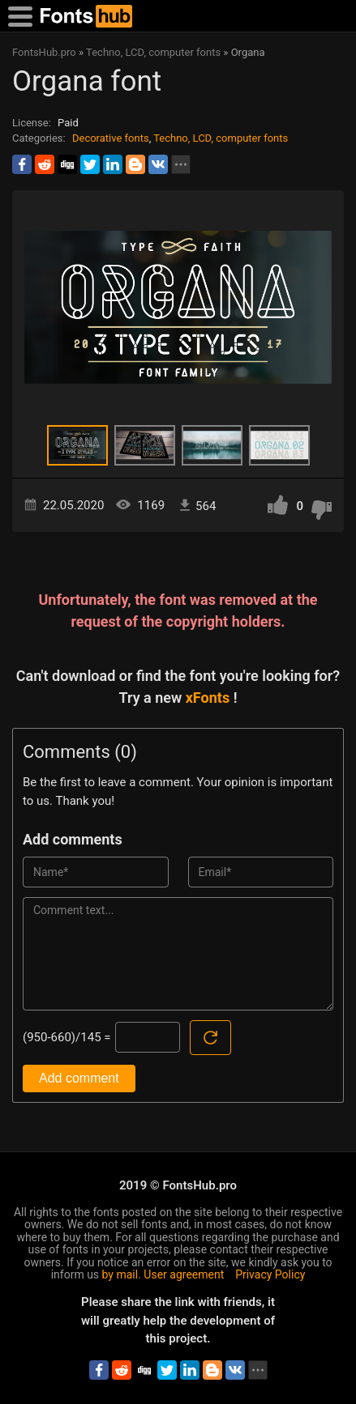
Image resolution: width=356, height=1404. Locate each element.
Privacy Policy (270, 1274)
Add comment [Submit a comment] (79, 1078)
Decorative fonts (110, 138)
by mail (120, 1274)
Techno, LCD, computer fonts (220, 138)
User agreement (184, 1274)
